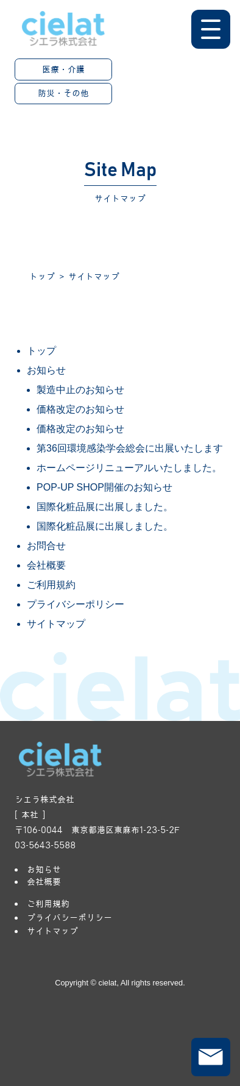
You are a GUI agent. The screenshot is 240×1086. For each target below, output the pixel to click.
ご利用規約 (51, 585)
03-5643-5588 (45, 845)
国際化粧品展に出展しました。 (105, 507)
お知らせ (46, 370)
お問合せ (46, 546)
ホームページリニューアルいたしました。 (129, 468)
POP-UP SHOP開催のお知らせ (104, 487)
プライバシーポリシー (75, 604)
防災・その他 (63, 93)
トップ (42, 276)
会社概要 (46, 565)
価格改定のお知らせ (80, 409)
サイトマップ (56, 624)
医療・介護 (63, 69)
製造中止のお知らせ (80, 390)
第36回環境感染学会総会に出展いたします (130, 448)
